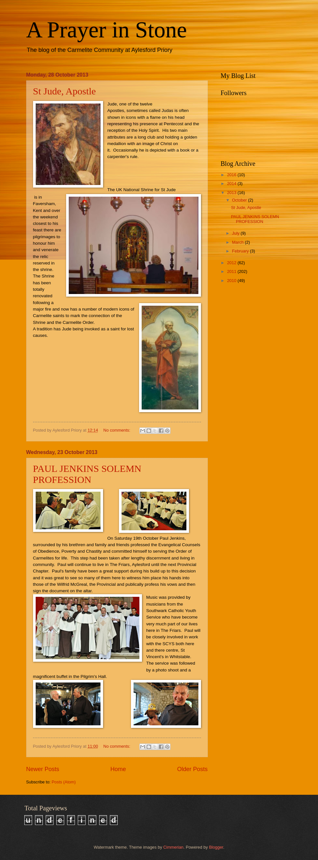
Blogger (216, 847)
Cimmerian (173, 847)
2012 (232, 262)
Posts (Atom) (64, 782)
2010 (232, 280)
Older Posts (192, 769)
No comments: (117, 430)
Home (118, 769)
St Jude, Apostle (64, 91)
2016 (232, 174)
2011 (232, 271)
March (238, 242)
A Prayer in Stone (106, 29)
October (240, 200)
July (236, 233)
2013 (232, 192)
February (241, 251)
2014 (232, 183)
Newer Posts (42, 769)
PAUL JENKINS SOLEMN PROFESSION (87, 474)
